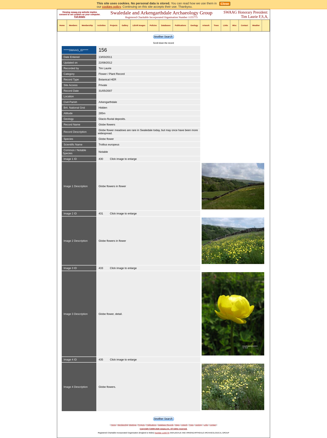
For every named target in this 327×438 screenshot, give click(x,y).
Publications (180, 25)
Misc (234, 25)
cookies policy (111, 6)
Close (225, 3)
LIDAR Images (139, 25)
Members (73, 25)
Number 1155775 (162, 433)
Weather (256, 25)
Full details (79, 17)
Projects (114, 25)
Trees (216, 25)
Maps (177, 425)
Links (225, 25)
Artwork (205, 25)
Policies (153, 25)
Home (62, 25)
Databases (166, 25)
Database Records (166, 425)
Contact (244, 25)
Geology (194, 25)
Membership (87, 25)
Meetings (133, 425)
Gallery (125, 25)
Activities (101, 25)
